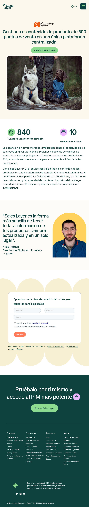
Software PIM (30, 437)
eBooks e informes (53, 443)
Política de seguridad (71, 450)
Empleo (9, 447)
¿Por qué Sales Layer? (15, 440)
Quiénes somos (12, 437)
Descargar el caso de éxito (44, 50)
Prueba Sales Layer (44, 408)
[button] (83, 6)
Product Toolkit (31, 446)
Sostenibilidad (51, 447)
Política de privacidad (56, 346)
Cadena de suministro (54, 453)
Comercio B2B (51, 450)
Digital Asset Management (35, 455)
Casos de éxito (51, 440)
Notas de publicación (53, 456)
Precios (9, 443)
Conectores (30, 449)
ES (75, 6)
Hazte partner (12, 453)
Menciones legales (70, 443)
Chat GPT (29, 462)
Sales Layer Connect (33, 458)
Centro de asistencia (71, 437)
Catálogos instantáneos (34, 452)
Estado (48, 459)
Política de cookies (70, 453)
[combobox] (75, 6)
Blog (47, 437)
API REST (67, 440)
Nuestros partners (13, 450)
